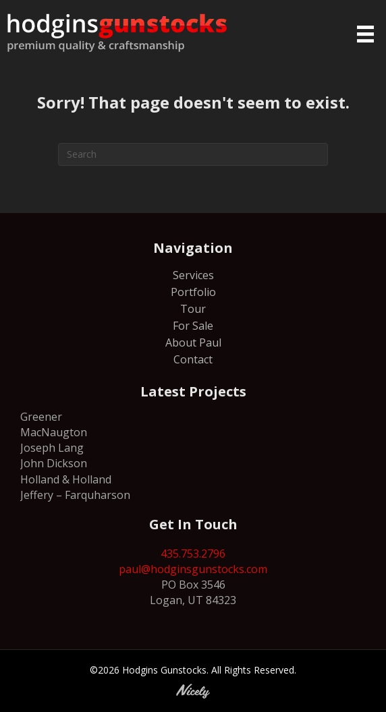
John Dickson (53, 463)
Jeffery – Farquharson (75, 494)
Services (193, 276)
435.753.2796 (193, 553)
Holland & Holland (65, 479)
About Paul (193, 343)
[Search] (193, 154)
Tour (193, 309)
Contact (193, 360)
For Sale (193, 326)
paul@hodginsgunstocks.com (193, 569)
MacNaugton (53, 432)
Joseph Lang (52, 447)
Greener (41, 416)
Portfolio (193, 293)
